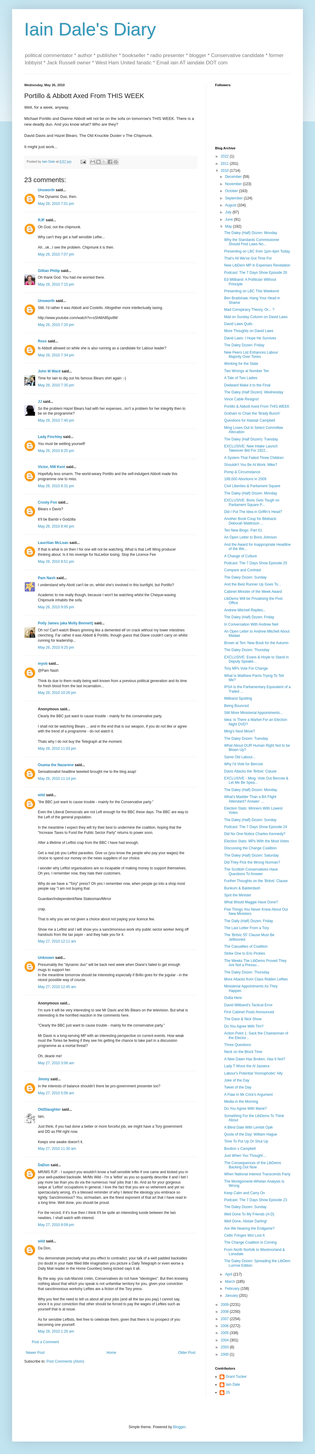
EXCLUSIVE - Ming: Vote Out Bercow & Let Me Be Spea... (256, 780)
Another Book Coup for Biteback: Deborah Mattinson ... (250, 521)
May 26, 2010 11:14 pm (57, 778)
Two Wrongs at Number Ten (246, 371)
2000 (225, 1354)
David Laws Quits (238, 324)
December (234, 177)
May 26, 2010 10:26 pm (57, 693)
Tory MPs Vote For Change (246, 668)
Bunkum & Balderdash (242, 888)
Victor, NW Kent (51, 467)
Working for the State (241, 364)
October (232, 191)
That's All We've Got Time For (248, 258)
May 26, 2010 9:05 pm (56, 607)
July (229, 212)
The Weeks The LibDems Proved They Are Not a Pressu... (255, 963)
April (229, 1274)
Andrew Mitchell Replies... (245, 610)
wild (41, 795)
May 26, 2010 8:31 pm (56, 486)
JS (228, 1392)
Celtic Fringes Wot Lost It (244, 1235)
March (230, 1281)
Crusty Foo (47, 502)
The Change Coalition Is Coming (250, 1242)
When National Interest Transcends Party (257, 1174)
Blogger (179, 1427)
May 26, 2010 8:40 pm (56, 526)
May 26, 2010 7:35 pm (56, 385)
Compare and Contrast (242, 570)
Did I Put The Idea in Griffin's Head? (253, 512)
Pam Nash (46, 578)
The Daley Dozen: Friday (244, 345)
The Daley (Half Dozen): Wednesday (253, 392)
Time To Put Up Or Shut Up (246, 1141)
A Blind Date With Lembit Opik (248, 1127)
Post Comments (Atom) (65, 1361)
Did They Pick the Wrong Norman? (252, 862)
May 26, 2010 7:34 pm (56, 355)
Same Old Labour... (239, 757)
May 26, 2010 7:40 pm (56, 420)
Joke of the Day (236, 1080)
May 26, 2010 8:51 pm (56, 561)
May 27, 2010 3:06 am (56, 1063)
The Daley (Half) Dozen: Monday (250, 233)
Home (111, 1352)
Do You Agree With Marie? (245, 1108)
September (234, 198)
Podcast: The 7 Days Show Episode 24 (255, 827)
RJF (41, 220)
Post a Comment (45, 1342)
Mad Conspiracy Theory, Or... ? (249, 309)
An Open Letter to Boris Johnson (250, 537)
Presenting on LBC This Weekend (251, 291)
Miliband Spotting (238, 698)
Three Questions (237, 1045)
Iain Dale (233, 1384)
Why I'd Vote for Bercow (243, 764)
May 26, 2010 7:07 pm (56, 254)
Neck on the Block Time (243, 1052)
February (232, 1288)
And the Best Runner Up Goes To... (252, 584)
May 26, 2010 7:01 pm (56, 204)
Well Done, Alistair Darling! (245, 1221)
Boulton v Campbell (240, 1149)
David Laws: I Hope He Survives (250, 338)
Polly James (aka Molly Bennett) (65, 623)
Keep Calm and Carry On (244, 1193)
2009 (225, 1305)
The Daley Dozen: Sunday (245, 577)
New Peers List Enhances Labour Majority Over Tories (251, 354)
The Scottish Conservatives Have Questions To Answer (251, 871)
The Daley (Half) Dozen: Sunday (250, 820)
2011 (225, 163)
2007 (225, 1319)
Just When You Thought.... (245, 1155)
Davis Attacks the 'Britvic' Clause (250, 771)
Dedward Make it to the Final (247, 385)
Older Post (186, 1352)
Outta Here (233, 998)
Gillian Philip (49, 271)
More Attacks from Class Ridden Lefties (256, 979)
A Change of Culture (240, 556)
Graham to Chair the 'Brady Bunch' (252, 413)
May (229, 226)
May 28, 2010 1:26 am (56, 1331)
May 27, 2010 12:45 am (57, 987)
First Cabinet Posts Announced (249, 1012)
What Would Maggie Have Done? (251, 902)
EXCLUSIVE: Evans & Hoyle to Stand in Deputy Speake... (256, 659)
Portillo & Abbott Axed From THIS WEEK (257, 406)
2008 (225, 1312)
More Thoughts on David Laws (249, 331)
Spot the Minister (237, 895)
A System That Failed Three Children (254, 458)
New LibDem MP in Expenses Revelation (257, 265)
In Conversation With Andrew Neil (251, 624)
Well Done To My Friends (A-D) (249, 1214)
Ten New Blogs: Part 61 (243, 530)
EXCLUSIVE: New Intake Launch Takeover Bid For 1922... (251, 448)
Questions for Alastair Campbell (249, 420)
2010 (225, 170)
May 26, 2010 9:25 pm (56, 647)
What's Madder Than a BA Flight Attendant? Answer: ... (250, 799)
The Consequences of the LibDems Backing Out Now (252, 1165)
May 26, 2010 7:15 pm (56, 284)
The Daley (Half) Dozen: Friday (249, 617)
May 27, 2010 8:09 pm (56, 1225)
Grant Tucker (236, 1376)
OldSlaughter (49, 1109)
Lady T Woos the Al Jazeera (246, 1066)
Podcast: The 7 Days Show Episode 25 (255, 563)
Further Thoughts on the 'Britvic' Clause (256, 881)
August (231, 205)
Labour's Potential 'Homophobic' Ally (253, 1073)
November (234, 184)
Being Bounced (236, 706)
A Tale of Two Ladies (240, 378)
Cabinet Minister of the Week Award (253, 591)
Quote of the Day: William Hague (250, 1134)
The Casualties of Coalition (245, 946)
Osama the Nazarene (56, 765)
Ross (42, 341)
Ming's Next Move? (239, 731)
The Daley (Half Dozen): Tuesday (251, 439)
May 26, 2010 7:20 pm (56, 325)
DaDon (44, 1165)
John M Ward (49, 371)
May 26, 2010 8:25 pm (56, 451)
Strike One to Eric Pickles (244, 953)
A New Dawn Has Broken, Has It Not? (254, 1059)
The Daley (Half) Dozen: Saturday (251, 855)
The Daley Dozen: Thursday (246, 650)
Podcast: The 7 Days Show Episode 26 (255, 272)
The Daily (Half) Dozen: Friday (248, 921)
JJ (40, 401)
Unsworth (46, 190)
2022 (225, 156)
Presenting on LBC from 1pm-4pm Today (257, 251)
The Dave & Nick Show (242, 1019)
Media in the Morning (241, 1101)
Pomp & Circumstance (242, 472)
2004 (225, 1340)
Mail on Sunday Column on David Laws (255, 317)
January (232, 1295)
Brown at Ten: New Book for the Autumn (256, 643)
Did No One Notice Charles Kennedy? (254, 834)
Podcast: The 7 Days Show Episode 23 (255, 1200)
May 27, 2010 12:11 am (57, 941)
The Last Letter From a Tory (246, 928)
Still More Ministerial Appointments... (253, 713)
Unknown (46, 958)
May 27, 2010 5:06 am (56, 1093)
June (229, 219)
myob (43, 663)
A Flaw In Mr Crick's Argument (248, 1094)
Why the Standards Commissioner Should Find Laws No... (251, 242)
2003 (225, 1347)
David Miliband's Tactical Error (248, 1005)
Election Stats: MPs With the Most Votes (256, 841)
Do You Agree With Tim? (244, 1026)
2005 (225, 1333)
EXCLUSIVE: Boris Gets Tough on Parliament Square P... (252, 502)
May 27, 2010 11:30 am (57, 1149)
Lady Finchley (50, 437)
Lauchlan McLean (53, 543)
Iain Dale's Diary (90, 29)
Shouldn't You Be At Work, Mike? (250, 465)
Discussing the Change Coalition (250, 848)
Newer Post (35, 1352)
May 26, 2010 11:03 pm (57, 748)
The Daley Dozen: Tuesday (246, 738)
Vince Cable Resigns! (241, 399)
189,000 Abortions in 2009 (245, 479)
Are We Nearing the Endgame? (249, 1228)
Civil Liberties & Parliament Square (252, 486)
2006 (225, 1326)
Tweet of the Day (237, 1087)
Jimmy (43, 1079)
